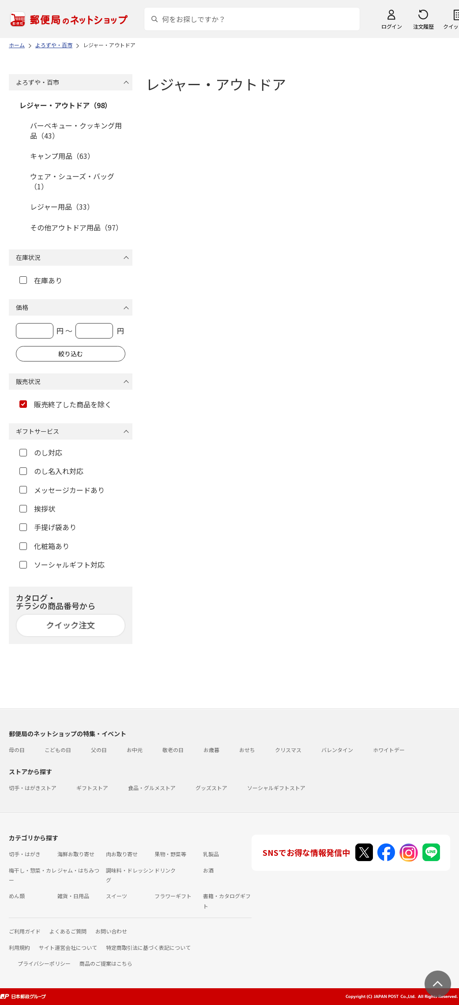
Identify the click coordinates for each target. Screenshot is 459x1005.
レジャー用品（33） (62, 206)
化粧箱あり (44, 546)
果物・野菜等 (170, 854)
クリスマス (288, 749)
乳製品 (211, 854)
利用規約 (19, 947)
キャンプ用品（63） (62, 156)
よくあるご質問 (68, 931)
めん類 (17, 896)
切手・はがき (25, 854)
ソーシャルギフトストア (276, 787)
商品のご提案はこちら (105, 963)
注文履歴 (423, 26)
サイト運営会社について (68, 947)
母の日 (17, 749)
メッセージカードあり (62, 490)
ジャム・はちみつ (78, 870)
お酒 (208, 870)
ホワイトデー (389, 749)
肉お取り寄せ (122, 854)
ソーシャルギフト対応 (62, 564)
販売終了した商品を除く (65, 404)
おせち (247, 749)
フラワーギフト (173, 896)
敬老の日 (173, 749)
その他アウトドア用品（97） (76, 227)
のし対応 (40, 452)
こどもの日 (58, 749)
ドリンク (165, 870)
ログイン (391, 26)
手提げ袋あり (47, 527)
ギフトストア (92, 787)
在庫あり (40, 280)
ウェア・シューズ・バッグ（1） (72, 181)
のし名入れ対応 (51, 471)
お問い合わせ (111, 931)
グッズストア (211, 787)
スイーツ (116, 896)
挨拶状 (37, 508)
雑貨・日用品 (73, 896)
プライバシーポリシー (44, 963)
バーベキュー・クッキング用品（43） (76, 130)
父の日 (99, 749)
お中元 (135, 749)
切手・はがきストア (32, 787)
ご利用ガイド (25, 931)
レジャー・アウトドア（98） (65, 105)
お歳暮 (211, 749)
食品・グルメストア (152, 787)
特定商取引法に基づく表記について (148, 947)
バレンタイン (337, 749)
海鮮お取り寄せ (75, 854)
